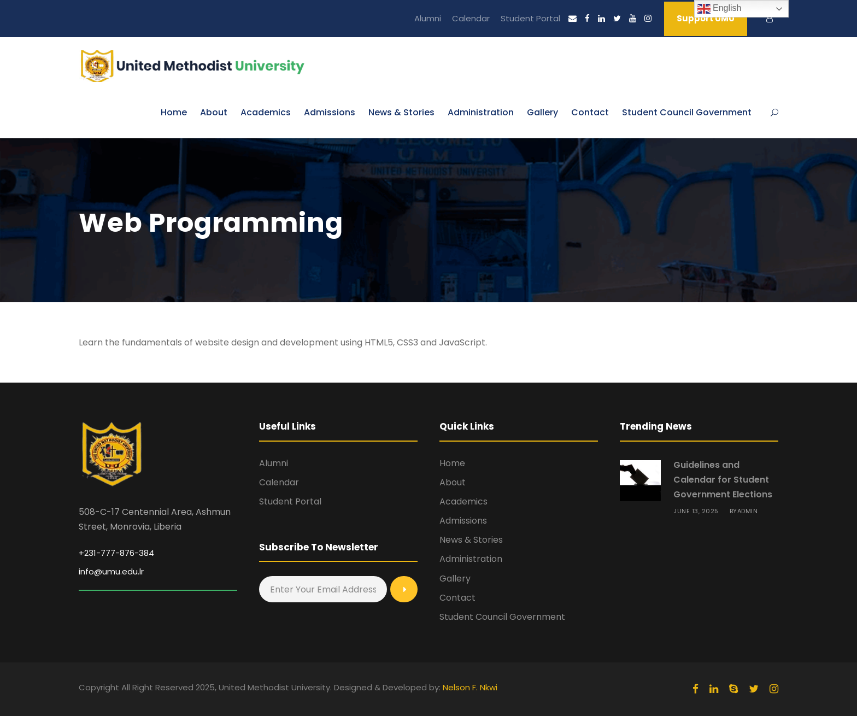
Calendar (471, 18)
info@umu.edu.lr (111, 571)
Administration (481, 112)
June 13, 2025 (696, 511)
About (213, 112)
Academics (265, 112)
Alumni (427, 18)
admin (747, 511)
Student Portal (530, 18)
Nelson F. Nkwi (470, 687)
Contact (590, 112)
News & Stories (401, 112)
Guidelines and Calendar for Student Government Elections (722, 480)
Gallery (542, 112)
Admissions (329, 112)
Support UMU (706, 18)
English (719, 8)
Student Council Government (687, 112)
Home (174, 112)
